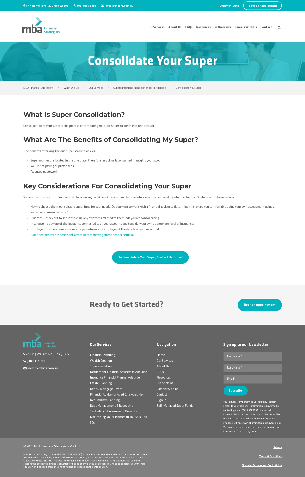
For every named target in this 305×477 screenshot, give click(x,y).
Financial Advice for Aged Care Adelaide (116, 394)
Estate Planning (101, 383)
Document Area (229, 5)
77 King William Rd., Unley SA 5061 (49, 354)
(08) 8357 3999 (86, 5)
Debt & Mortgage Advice (106, 389)
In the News (222, 27)
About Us (175, 27)
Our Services (156, 27)
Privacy (278, 447)
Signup (161, 400)
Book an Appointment (263, 5)
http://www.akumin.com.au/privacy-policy (258, 423)
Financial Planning (102, 355)
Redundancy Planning (105, 400)
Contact (266, 27)
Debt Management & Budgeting (111, 406)
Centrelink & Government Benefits (113, 411)
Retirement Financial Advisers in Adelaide (118, 372)
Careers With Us (246, 27)
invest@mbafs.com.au (119, 5)
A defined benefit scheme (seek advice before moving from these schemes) (82, 235)
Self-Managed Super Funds (175, 406)
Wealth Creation (101, 361)
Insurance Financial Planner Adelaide (115, 377)
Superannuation (101, 366)
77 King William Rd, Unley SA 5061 (47, 5)
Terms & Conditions (270, 456)
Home (161, 355)
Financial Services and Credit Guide (262, 465)
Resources (203, 27)
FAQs (189, 27)
